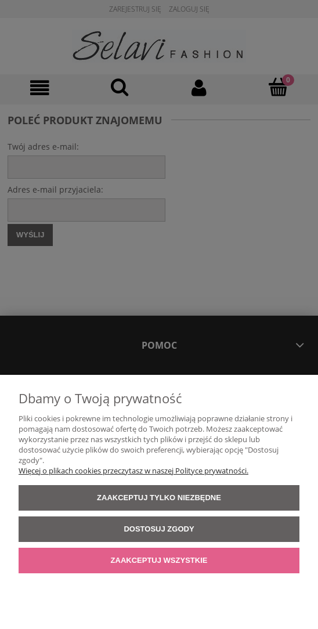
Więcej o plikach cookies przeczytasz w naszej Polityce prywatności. (133, 470)
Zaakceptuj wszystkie (159, 560)
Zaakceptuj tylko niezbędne (159, 497)
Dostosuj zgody (159, 529)
